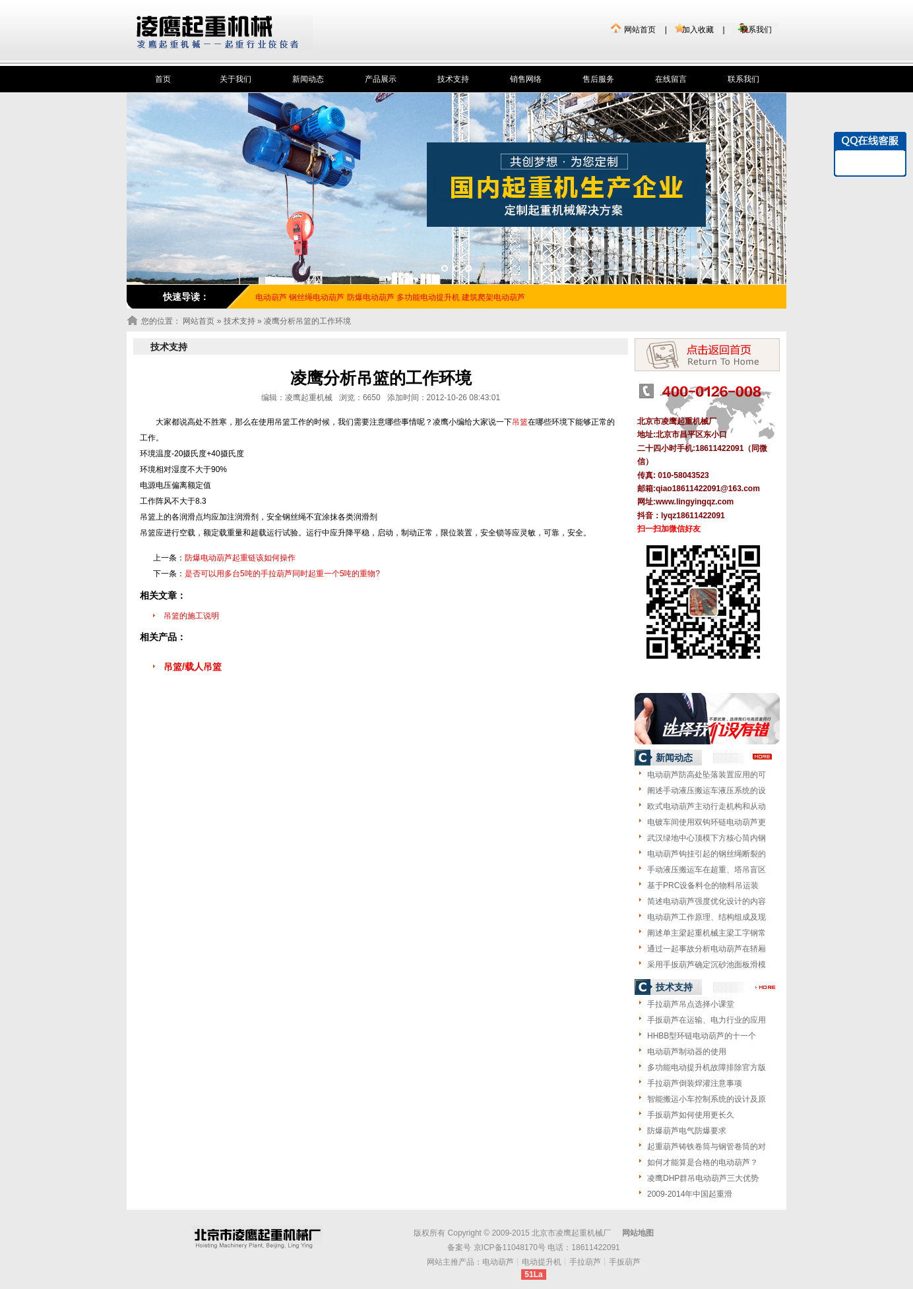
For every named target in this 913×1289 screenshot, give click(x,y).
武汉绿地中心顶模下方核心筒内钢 (706, 838)
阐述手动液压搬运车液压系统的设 (706, 790)
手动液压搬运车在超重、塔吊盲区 (706, 869)
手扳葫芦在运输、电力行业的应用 (706, 1020)
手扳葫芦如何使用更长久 (690, 1115)
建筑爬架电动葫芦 (493, 297)
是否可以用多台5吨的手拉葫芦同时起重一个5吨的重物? (282, 573)
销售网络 (526, 79)
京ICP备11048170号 (510, 1247)
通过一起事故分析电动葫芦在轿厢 (706, 948)
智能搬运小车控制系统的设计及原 (706, 1099)
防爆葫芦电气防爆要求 (686, 1130)
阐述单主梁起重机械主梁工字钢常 (706, 933)
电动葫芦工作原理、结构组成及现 (706, 917)
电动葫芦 (498, 1262)
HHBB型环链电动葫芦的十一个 (701, 1035)
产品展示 (380, 79)
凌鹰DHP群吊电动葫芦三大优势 (703, 1178)
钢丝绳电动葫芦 (316, 297)
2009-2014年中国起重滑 (689, 1194)
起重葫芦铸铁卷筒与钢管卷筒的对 (706, 1146)
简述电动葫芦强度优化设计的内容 (706, 901)
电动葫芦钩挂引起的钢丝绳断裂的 (706, 853)
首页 (163, 79)
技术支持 (453, 79)
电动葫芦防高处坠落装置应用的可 (706, 774)
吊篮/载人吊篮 (193, 666)
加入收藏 (698, 29)
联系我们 (756, 29)
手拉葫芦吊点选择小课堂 (690, 1004)
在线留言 (671, 79)
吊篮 (520, 422)
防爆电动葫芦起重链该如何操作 (240, 557)
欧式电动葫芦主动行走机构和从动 (706, 806)
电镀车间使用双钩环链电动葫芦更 (706, 822)
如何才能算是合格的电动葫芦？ (702, 1162)
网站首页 (640, 29)
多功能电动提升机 (428, 297)
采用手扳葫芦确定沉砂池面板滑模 (706, 964)
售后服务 (598, 79)
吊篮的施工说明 (191, 615)
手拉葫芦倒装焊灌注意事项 (694, 1083)
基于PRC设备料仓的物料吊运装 (703, 885)
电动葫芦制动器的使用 (686, 1051)
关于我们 (235, 79)
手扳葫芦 (625, 1262)
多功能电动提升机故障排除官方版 (706, 1067)
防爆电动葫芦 (370, 297)
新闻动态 (308, 79)
